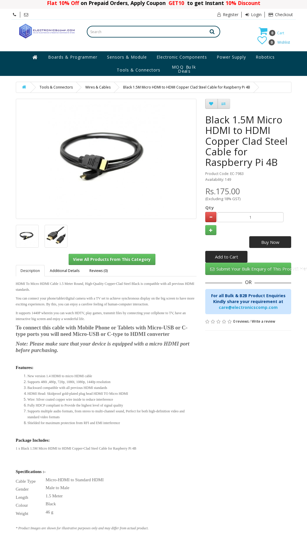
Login (253, 14)
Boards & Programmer (72, 57)
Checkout (281, 14)
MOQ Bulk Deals (184, 69)
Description (30, 270)
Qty (209, 207)
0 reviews (241, 321)
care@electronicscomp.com (248, 307)
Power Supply (231, 57)
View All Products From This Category (112, 259)
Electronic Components (182, 57)
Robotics (265, 57)
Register (227, 14)
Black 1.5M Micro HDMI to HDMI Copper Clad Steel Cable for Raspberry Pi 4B (186, 87)
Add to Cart (226, 257)
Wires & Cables (98, 87)
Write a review (263, 321)
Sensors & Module (127, 57)
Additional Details (64, 270)
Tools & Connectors (138, 70)
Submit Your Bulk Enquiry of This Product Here (250, 269)
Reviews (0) (98, 270)
